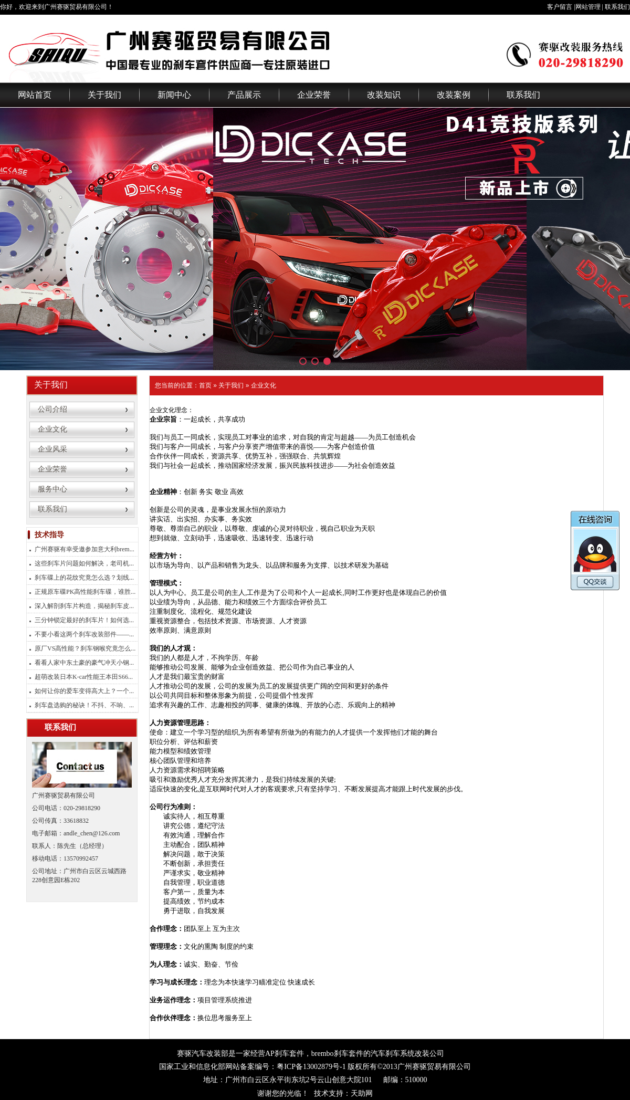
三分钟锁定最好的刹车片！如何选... (84, 620)
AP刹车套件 (284, 1053)
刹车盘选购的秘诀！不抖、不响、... (84, 705)
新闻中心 (174, 94)
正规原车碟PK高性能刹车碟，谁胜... (85, 591)
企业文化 (263, 385)
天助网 (362, 1093)
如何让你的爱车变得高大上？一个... (84, 691)
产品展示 (244, 94)
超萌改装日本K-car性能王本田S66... (84, 676)
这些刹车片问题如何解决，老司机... (84, 563)
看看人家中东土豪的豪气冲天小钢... (84, 662)
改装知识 (384, 94)
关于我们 (104, 94)
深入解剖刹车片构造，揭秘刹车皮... (84, 606)
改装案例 (453, 94)
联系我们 (617, 7)
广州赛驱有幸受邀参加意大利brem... (84, 549)
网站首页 (34, 94)
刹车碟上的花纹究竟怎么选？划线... (84, 577)
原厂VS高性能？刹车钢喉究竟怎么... (85, 648)
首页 (205, 385)
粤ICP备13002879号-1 (311, 1067)
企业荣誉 (314, 94)
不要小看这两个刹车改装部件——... (84, 634)
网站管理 (588, 7)
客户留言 (559, 7)
